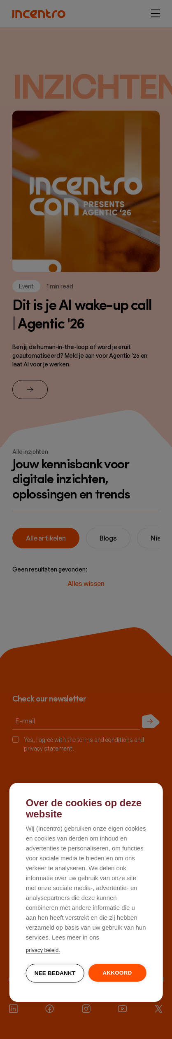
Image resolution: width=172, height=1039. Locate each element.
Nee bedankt (55, 974)
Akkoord (117, 973)
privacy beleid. (43, 950)
